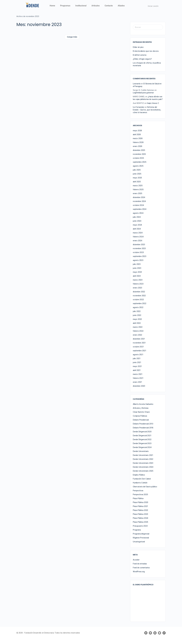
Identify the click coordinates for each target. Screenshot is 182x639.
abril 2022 (137, 323)
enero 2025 (137, 193)
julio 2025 (137, 170)
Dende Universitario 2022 (143, 459)
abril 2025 (137, 182)
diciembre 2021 (139, 339)
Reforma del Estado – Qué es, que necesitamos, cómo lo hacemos (147, 109)
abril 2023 (137, 276)
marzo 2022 (137, 327)
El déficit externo (139, 55)
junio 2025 (137, 174)
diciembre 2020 (139, 386)
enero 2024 (137, 241)
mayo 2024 (137, 225)
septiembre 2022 (139, 303)
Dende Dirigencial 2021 (142, 436)
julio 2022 (137, 311)
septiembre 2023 (139, 256)
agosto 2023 (138, 260)
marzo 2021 (137, 374)
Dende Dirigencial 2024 (142, 447)
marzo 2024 (138, 233)
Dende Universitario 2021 (143, 455)
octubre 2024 (138, 205)
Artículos (96, 5)
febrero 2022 (138, 331)
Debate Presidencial (141, 420)
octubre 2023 (138, 252)
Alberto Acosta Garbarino (143, 404)
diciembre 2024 (139, 197)
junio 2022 (137, 315)
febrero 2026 (138, 142)
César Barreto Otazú (141, 412)
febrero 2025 (138, 189)
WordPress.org (139, 572)
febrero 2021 (138, 378)
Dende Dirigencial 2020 (142, 432)
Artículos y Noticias (141, 408)
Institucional (80, 5)
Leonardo (136, 84)
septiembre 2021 (139, 351)
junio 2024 (137, 221)
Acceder (136, 560)
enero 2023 (137, 288)
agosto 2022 (138, 307)
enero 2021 (137, 382)
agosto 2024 (138, 213)
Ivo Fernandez (138, 107)
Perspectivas (138, 491)
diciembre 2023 (139, 245)
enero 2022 (137, 335)
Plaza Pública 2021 (140, 506)
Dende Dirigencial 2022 (142, 439)
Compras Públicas (140, 416)
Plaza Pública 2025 (140, 522)
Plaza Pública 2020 (140, 502)
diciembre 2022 (139, 292)
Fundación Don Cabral (142, 479)
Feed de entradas (140, 564)
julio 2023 (137, 264)
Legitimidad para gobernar (143, 93)
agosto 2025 (138, 166)
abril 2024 (137, 229)
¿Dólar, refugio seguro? (142, 59)
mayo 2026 (137, 131)
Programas (65, 5)
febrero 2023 (138, 284)
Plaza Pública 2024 (140, 518)
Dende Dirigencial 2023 (142, 443)
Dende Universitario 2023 (143, 463)
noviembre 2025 (139, 154)
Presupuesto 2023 (140, 526)
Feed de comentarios (141, 568)
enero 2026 (137, 146)
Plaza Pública (138, 498)
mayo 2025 (137, 178)
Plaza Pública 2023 (140, 514)
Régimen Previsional (141, 538)
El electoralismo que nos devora (145, 51)
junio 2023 (137, 268)
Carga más (72, 37)
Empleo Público (139, 475)
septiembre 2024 (139, 209)
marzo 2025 (138, 186)
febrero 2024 (138, 237)
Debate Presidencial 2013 (143, 424)
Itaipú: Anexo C (153, 103)
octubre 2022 (138, 300)
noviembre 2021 (139, 343)
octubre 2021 (138, 347)
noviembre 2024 (139, 201)
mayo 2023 (137, 272)
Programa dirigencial (141, 534)
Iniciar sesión (153, 6)
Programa (137, 530)
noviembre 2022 (139, 296)
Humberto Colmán (140, 483)
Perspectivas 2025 (140, 494)
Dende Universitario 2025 (143, 471)
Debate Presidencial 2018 (143, 428)
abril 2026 (137, 134)
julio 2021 (136, 358)
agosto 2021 (138, 355)
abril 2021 (137, 370)
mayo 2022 (137, 319)
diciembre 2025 (139, 150)
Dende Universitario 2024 (143, 467)
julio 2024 (137, 217)
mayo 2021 (137, 366)
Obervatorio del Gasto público (145, 487)
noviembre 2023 (139, 248)
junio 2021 (137, 362)
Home (52, 5)
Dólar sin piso (138, 47)
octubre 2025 (138, 158)
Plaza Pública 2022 (140, 510)
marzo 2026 (138, 138)
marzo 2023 (137, 280)
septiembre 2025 (139, 162)
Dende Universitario (141, 451)
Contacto (109, 5)
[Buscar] (140, 6)
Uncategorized (139, 542)
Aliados (121, 5)
